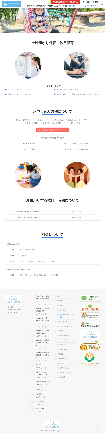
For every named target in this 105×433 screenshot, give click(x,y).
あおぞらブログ (61, 340)
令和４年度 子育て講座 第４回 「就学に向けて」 (42, 320)
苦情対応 (62, 377)
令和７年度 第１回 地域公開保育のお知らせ (43, 298)
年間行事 (59, 331)
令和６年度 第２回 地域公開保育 (43, 310)
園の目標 (62, 310)
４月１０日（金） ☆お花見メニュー (42, 373)
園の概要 (59, 301)
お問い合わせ (63, 368)
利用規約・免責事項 (65, 372)
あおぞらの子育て (62, 322)
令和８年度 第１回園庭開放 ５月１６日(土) (42, 384)
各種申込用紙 (61, 358)
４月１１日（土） (41, 365)
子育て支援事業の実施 (66, 326)
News (61, 305)
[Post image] (32, 297)
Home (59, 296)
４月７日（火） (41, 408)
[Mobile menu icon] (101, 4)
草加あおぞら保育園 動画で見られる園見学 (43, 342)
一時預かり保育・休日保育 (66, 316)
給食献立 (62, 345)
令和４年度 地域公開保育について (42, 332)
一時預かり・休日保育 (90, 2)
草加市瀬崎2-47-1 (74, 6)
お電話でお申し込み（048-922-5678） (52, 130)
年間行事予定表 (64, 335)
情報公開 (59, 363)
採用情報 (60, 354)
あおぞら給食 (63, 349)
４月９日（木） (41, 394)
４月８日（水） (41, 401)
